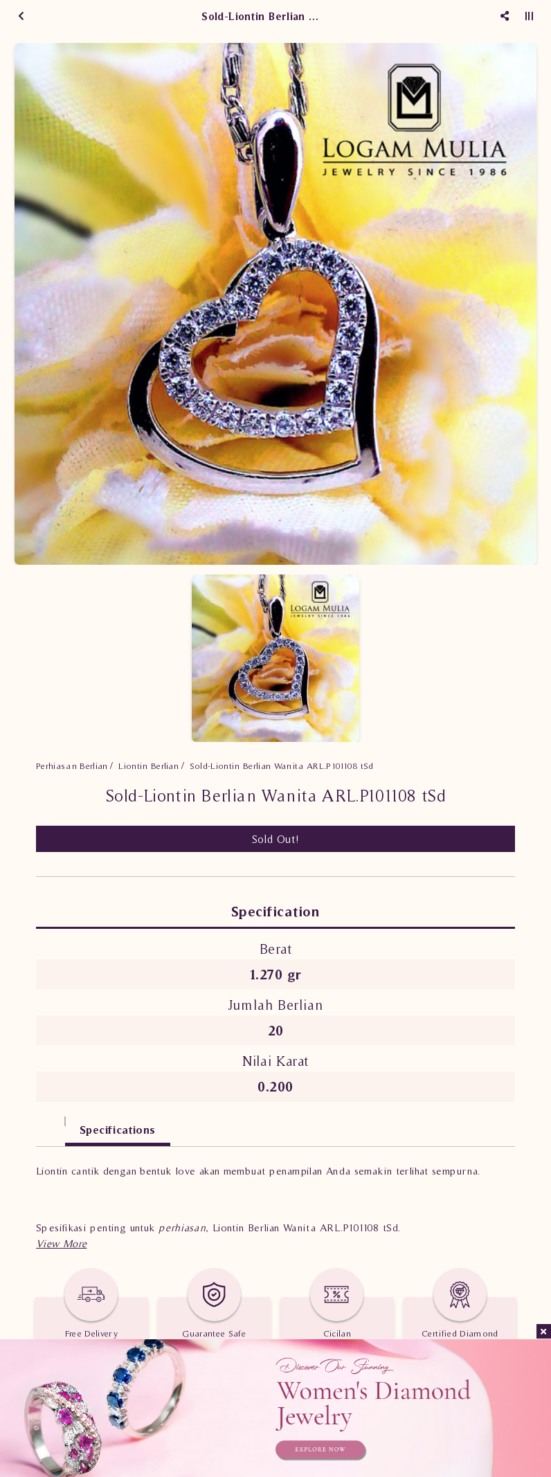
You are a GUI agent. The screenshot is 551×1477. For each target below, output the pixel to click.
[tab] (50, 1123)
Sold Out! (276, 839)
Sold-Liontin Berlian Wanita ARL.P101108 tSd (282, 766)
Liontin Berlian (148, 766)
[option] (275, 304)
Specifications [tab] (118, 1129)
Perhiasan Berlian (72, 766)
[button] (61, 1243)
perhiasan (182, 1227)
